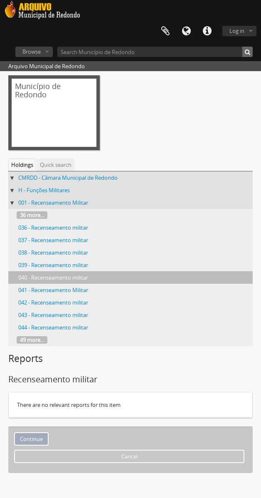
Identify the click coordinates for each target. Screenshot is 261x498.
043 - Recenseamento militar (53, 315)
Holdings (22, 164)
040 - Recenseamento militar (53, 277)
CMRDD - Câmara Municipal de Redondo (68, 177)
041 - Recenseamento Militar (53, 290)
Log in (236, 31)
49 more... (32, 340)
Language (186, 31)
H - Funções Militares (44, 190)
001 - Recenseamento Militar (53, 202)
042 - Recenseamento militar (53, 302)
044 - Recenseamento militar (53, 327)
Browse (31, 51)
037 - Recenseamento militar (53, 240)
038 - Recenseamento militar (53, 252)
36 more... (32, 215)
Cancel (129, 456)
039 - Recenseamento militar (53, 265)
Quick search (55, 164)
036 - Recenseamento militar (53, 227)
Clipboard (165, 31)
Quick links (207, 31)
